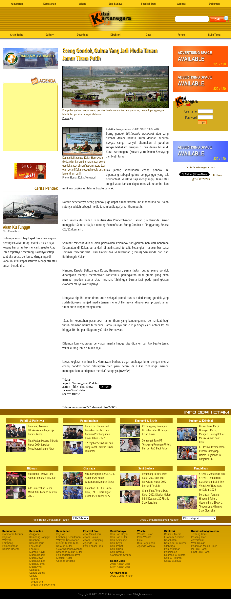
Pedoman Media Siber (204, 545)
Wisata (82, 4)
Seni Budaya (115, 4)
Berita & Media (172, 534)
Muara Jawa (36, 557)
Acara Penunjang (93, 540)
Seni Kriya (116, 542)
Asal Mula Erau (92, 534)
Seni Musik (116, 548)
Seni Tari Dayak (119, 534)
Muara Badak (37, 554)
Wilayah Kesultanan (67, 540)
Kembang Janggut (39, 537)
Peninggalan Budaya (68, 554)
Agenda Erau (90, 542)
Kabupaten (16, 4)
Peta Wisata (144, 537)
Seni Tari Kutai (118, 537)
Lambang (7, 542)
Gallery (49, 34)
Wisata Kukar (145, 534)
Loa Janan (35, 545)
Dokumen (214, 4)
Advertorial (197, 540)
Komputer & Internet (175, 542)
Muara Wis (35, 566)
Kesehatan (170, 540)
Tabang (33, 578)
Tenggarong (36, 581)
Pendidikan (170, 551)
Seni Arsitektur (118, 540)
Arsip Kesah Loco (120, 563)
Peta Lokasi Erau (93, 545)
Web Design (198, 542)
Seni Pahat (116, 545)
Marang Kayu (37, 551)
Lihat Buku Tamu (200, 551)
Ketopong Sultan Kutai (69, 551)
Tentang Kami (199, 534)
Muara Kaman (37, 560)
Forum (181, 34)
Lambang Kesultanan (68, 537)
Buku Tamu (214, 34)
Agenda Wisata (146, 545)
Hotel (140, 540)
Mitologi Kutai (64, 557)
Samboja (34, 569)
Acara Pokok (90, 537)
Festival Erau (148, 4)
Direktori (115, 34)
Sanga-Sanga (37, 572)
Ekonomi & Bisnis (174, 537)
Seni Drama (117, 551)
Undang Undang (65, 560)
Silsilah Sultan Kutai (67, 542)
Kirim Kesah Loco (120, 566)
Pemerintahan (10, 545)
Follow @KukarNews (207, 177)
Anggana (34, 534)
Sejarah (6, 537)
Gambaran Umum (12, 534)
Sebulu (33, 575)
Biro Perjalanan (146, 542)
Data (148, 34)
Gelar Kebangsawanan (69, 548)
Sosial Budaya (172, 560)
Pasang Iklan (198, 537)
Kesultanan (49, 4)
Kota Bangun (36, 542)
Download (82, 34)
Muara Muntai (37, 563)
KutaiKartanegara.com (200, 167)
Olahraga (169, 545)
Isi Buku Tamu (199, 548)
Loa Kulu (34, 548)
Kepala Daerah (11, 548)
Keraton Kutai (64, 545)
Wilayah (6, 540)
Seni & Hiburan (172, 557)
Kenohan (34, 540)
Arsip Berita (16, 34)
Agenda (181, 4)
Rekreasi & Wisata (174, 554)
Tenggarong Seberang (42, 584)
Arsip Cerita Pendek (121, 575)
